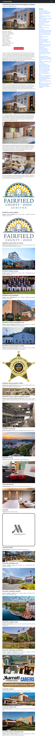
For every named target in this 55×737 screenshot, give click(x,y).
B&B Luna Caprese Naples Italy (45, 83)
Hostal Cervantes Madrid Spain (45, 75)
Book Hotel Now (19, 48)
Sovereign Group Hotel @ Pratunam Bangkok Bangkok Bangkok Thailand (44, 78)
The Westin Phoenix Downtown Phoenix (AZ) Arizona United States (44, 50)
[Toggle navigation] (51, 1)
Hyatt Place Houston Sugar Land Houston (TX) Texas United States (44, 22)
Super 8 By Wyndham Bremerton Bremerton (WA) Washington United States (44, 65)
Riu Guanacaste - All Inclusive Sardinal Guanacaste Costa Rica (45, 54)
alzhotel (14, 6)
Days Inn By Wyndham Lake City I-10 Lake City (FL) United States (45, 34)
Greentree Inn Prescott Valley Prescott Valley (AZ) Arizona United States (45, 46)
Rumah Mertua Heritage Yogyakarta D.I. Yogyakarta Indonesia (44, 86)
